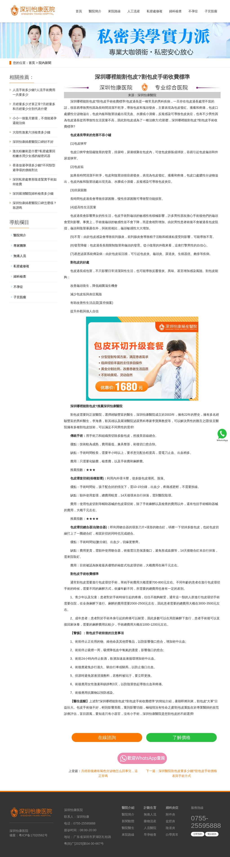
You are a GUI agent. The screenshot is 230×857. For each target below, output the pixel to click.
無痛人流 (19, 256)
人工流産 (133, 11)
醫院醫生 (128, 828)
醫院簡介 (95, 11)
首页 (32, 63)
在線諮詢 (107, 737)
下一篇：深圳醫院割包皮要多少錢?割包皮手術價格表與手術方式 (181, 773)
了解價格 (181, 737)
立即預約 (197, 834)
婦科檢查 (175, 11)
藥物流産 (150, 821)
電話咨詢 (211, 834)
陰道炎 (170, 828)
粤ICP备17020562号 (33, 835)
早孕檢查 (150, 834)
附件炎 (170, 814)
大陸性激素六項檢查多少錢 (31, 132)
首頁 (79, 11)
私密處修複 (154, 11)
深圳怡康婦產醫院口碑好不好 (33, 142)
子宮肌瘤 (211, 11)
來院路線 (114, 11)
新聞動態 (128, 821)
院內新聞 (45, 63)
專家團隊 (19, 245)
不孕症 (193, 11)
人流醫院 (150, 828)
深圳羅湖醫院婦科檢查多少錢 (33, 193)
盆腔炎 (170, 821)
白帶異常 (172, 834)
